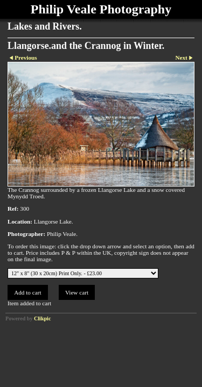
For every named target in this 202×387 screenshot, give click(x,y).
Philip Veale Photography (101, 9)
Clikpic (42, 318)
